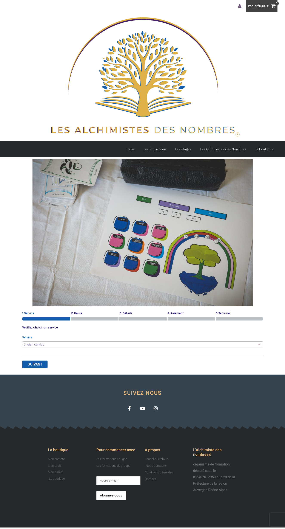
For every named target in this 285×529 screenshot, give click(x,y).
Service (27, 337)
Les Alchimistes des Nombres (225, 149)
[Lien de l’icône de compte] (240, 6)
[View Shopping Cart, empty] (261, 6)
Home (137, 149)
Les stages (187, 149)
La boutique (265, 149)
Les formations (161, 149)
